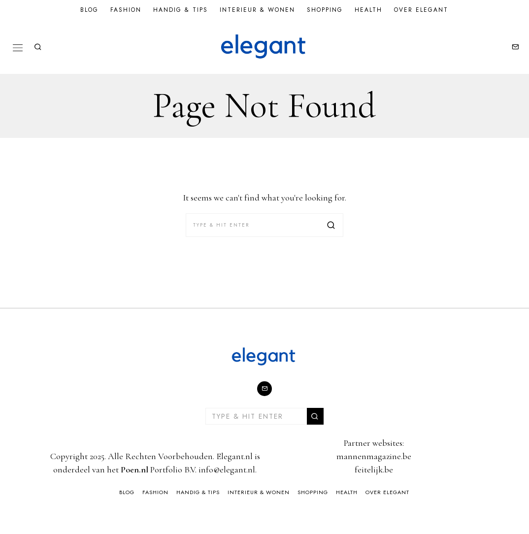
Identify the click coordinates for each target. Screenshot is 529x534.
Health (368, 9)
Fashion (125, 9)
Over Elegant (421, 9)
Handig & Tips (180, 9)
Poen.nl (134, 469)
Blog (89, 9)
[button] (331, 225)
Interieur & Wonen (257, 9)
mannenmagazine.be (373, 456)
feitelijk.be (374, 469)
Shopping (325, 9)
